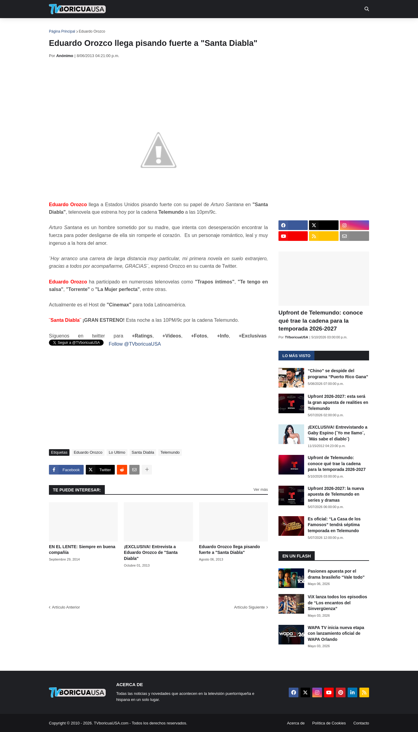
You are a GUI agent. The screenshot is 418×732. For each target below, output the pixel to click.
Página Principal (62, 31)
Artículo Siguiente (249, 607)
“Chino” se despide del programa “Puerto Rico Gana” (338, 373)
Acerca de (296, 723)
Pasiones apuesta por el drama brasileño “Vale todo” (336, 574)
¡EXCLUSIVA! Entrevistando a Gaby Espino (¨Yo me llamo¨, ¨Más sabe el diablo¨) (337, 433)
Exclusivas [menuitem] (240, 27)
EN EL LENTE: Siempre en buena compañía (82, 549)
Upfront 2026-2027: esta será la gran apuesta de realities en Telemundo (338, 402)
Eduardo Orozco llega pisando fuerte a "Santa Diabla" (229, 549)
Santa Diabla (143, 452)
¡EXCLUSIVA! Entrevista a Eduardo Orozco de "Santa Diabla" (151, 552)
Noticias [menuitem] (86, 27)
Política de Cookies (329, 723)
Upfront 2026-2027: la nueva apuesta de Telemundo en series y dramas (336, 494)
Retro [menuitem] (270, 27)
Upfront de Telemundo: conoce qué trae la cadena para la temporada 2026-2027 (320, 320)
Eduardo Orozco (92, 31)
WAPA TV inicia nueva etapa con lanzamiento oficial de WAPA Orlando (336, 633)
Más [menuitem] (291, 27)
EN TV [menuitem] (115, 27)
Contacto (361, 723)
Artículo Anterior (66, 607)
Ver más (260, 489)
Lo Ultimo (117, 452)
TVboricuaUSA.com (111, 723)
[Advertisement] (159, 80)
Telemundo (170, 452)
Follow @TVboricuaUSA (135, 344)
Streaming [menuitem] (205, 27)
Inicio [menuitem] (59, 27)
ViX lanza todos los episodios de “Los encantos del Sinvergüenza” (337, 602)
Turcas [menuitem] (174, 27)
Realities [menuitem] (146, 27)
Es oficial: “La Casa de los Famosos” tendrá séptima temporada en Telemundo (334, 524)
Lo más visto (296, 355)
